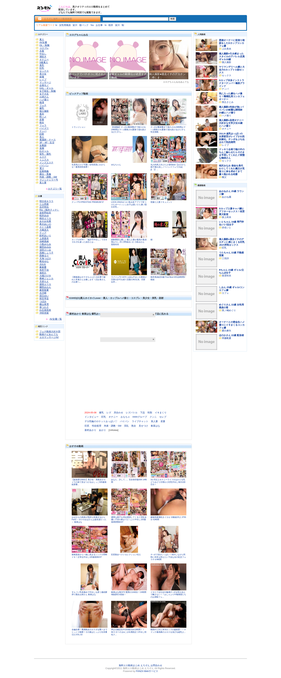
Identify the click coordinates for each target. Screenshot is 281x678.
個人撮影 (44, 111)
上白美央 (226, 48)
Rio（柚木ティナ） (49, 209)
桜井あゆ (44, 215)
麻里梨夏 (44, 290)
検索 (172, 19)
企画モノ (44, 85)
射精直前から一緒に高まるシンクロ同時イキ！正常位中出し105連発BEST (89, 555)
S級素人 (43, 62)
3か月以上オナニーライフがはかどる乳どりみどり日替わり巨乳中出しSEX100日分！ (168, 481)
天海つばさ (45, 258)
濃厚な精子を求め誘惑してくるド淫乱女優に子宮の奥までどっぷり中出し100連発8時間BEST (129, 519)
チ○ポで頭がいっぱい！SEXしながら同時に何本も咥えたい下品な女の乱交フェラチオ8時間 (168, 556)
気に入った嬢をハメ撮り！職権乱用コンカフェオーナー (232, 96)
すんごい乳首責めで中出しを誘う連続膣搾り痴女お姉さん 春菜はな (89, 593)
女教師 (42, 145)
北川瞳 (42, 292)
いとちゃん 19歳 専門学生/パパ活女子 (231, 223)
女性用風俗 (65, 25)
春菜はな (155, 425)
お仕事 (99, 25)
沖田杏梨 (44, 313)
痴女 (41, 122)
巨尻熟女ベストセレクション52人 (126, 554)
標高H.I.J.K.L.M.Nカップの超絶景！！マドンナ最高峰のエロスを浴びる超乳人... (168, 630)
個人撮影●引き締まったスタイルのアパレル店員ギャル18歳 (232, 56)
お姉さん (44, 96)
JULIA (42, 264)
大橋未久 (44, 230)
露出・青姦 (45, 174)
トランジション (78, 127)
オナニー (44, 59)
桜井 (110, 25)
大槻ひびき (45, 275)
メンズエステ (46, 162)
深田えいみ (45, 250)
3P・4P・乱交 (46, 142)
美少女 (42, 73)
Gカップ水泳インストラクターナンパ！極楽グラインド (232, 83)
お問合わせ (156, 665)
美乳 (41, 65)
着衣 (41, 114)
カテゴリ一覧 (55, 188)
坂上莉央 (226, 217)
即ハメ (42, 116)
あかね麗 (226, 197)
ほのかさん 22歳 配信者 (231, 335)
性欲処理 (96, 425)
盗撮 (41, 76)
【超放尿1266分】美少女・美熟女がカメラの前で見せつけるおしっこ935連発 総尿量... (89, 481)
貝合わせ (118, 412)
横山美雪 (44, 304)
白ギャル (44, 151)
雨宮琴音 (44, 298)
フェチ (42, 105)
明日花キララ (46, 201)
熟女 (133, 425)
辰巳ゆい (44, 295)
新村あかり (90, 430)
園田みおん (45, 287)
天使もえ (44, 281)
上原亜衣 (44, 238)
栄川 (75, 25)
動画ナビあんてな (48, 334)
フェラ (42, 125)
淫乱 (126, 425)
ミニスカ (44, 159)
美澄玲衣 (226, 275)
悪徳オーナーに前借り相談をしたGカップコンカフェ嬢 (232, 43)
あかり (102, 430)
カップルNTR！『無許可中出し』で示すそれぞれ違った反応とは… (89, 241)
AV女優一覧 (56, 319)
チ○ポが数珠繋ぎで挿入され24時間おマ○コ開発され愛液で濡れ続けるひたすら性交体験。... (168, 129)
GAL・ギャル (46, 88)
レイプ (42, 79)
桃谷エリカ (45, 218)
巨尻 (87, 425)
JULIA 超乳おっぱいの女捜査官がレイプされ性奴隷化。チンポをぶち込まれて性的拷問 (232, 138)
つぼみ (42, 301)
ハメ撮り (44, 99)
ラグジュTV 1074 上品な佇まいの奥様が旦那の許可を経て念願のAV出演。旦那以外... (129, 279)
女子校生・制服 (47, 91)
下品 (142, 412)
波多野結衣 (45, 212)
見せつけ (143, 425)
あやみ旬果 (45, 221)
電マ (41, 168)
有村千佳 (44, 270)
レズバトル (131, 412)
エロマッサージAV (49, 337)
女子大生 (44, 94)
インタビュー (92, 416)
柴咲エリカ (45, 284)
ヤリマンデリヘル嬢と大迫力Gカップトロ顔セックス (232, 69)
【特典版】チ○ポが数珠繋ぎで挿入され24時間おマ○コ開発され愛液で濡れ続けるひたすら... (128, 129)
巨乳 (41, 68)
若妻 (41, 119)
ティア (42, 232)
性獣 (149, 412)
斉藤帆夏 (226, 338)
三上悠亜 (44, 204)
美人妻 (42, 182)
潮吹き (42, 56)
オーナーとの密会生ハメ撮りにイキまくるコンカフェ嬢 (232, 325)
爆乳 (41, 108)
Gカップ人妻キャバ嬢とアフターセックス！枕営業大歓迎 (232, 211)
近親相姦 (44, 171)
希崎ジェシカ (46, 278)
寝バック (84, 25)
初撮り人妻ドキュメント (161, 202)
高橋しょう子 (46, 252)
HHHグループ (140, 416)
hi (56, 25)
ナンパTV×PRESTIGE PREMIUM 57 (88, 202)
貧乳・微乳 (45, 154)
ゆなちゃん (116, 165)
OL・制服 (44, 45)
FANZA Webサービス (147, 671)
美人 (41, 136)
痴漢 (41, 102)
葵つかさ (44, 307)
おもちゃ (125, 416)
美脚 (41, 148)
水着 (41, 51)
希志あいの (45, 224)
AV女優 (43, 42)
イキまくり (160, 412)
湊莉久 (42, 272)
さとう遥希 (45, 227)
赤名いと (226, 227)
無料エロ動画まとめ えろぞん (134, 665)
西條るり (44, 255)
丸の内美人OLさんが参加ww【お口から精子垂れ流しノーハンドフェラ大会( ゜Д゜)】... (168, 167)
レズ (108, 412)
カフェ (225, 293)
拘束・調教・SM (48, 177)
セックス (44, 71)
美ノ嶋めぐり (229, 310)
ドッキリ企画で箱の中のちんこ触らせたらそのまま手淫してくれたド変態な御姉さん (232, 153)
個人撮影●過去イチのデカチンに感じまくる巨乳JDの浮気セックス (232, 242)
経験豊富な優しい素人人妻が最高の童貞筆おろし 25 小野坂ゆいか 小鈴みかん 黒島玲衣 (129, 242)
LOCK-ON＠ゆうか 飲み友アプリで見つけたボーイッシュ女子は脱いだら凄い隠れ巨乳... (129, 204)
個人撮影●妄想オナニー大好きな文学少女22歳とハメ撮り (231, 123)
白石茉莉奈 (45, 310)
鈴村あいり (45, 235)
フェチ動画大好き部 (49, 331)
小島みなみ (45, 244)
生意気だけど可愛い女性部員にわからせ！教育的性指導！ (88, 166)
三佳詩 (225, 258)
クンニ (153, 416)
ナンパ (42, 131)
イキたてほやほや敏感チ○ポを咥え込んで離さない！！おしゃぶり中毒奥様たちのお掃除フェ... (168, 594)
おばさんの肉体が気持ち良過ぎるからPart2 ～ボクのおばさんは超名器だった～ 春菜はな (89, 519)
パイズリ (44, 128)
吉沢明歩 (44, 207)
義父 (224, 177)
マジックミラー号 (48, 179)
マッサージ (45, 82)
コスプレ (44, 48)
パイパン (44, 165)
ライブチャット (140, 421)
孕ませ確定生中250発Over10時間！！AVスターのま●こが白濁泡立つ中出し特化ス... (128, 631)
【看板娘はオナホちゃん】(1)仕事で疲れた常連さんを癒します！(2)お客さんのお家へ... (89, 279)
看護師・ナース (47, 139)
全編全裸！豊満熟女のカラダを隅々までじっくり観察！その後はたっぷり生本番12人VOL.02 (89, 631)
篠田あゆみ (45, 247)
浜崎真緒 (44, 241)
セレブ (162, 416)
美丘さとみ (228, 102)
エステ (42, 156)
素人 (41, 39)
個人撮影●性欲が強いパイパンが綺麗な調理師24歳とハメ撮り (231, 110)
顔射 (41, 134)
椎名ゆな (44, 261)
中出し (42, 53)
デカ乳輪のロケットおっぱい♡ (101, 421)
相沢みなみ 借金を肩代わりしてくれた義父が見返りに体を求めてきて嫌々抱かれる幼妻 (232, 170)
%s (92, 25)
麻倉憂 (42, 267)
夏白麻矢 (226, 330)
